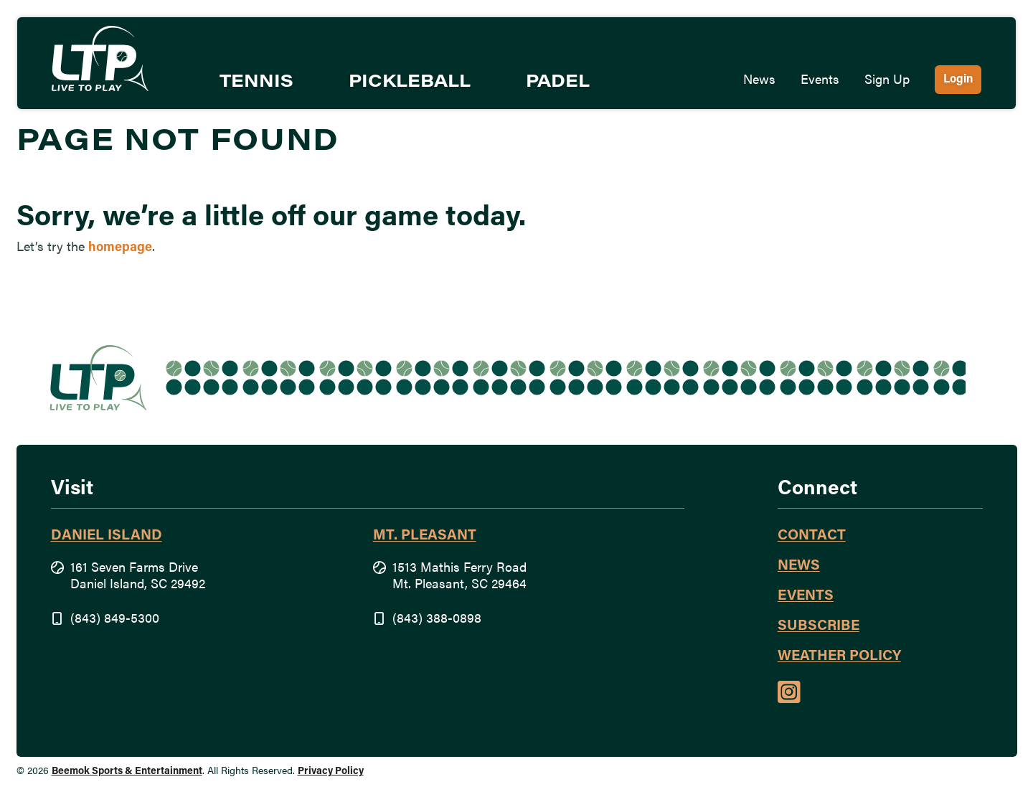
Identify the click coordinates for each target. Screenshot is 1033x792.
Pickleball (410, 82)
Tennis (256, 82)
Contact (812, 536)
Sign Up (887, 81)
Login (958, 79)
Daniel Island (106, 536)
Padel (558, 82)
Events (820, 81)
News (759, 81)
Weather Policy (839, 656)
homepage (120, 248)
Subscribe (818, 626)
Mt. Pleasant (424, 536)
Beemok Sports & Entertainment (127, 771)
